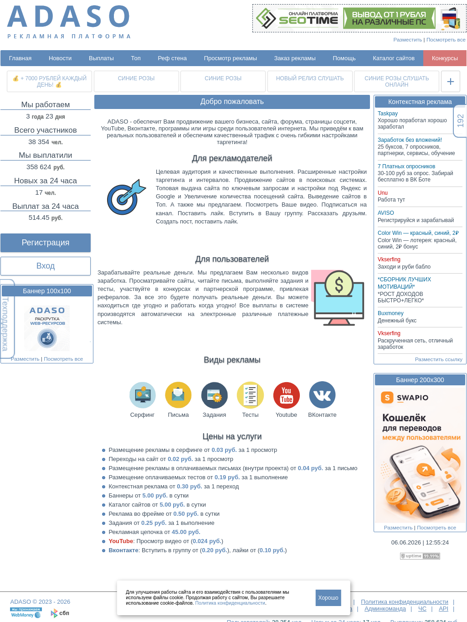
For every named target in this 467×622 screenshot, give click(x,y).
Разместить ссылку (438, 359)
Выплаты (101, 58)
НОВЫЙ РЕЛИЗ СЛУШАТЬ (310, 78)
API (443, 608)
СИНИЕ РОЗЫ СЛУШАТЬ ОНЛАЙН (396, 81)
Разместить (408, 39)
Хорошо (328, 598)
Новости (60, 58)
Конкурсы (445, 58)
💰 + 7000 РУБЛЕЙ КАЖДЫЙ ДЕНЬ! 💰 (49, 81)
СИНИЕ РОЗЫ (136, 78)
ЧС (422, 608)
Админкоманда (385, 608)
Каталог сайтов (394, 58)
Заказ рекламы (295, 58)
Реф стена (172, 58)
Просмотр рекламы (230, 58)
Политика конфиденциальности (404, 601)
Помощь (344, 58)
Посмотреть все (446, 39)
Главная (20, 58)
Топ (136, 58)
